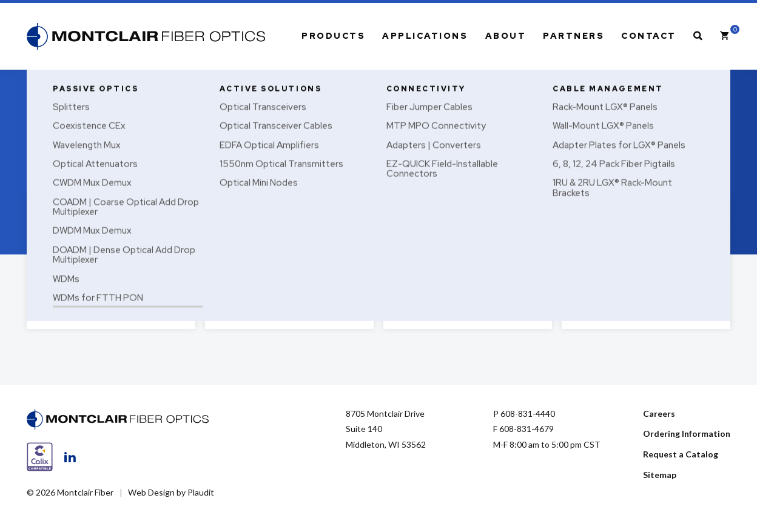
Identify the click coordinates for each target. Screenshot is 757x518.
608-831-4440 (527, 413)
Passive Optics (76, 82)
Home (37, 82)
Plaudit (200, 492)
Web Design (151, 492)
